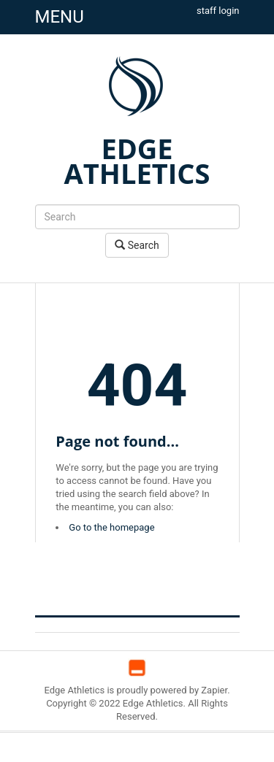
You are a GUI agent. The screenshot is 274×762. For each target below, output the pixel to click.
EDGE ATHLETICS (137, 160)
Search (137, 245)
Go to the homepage (111, 527)
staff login (218, 10)
